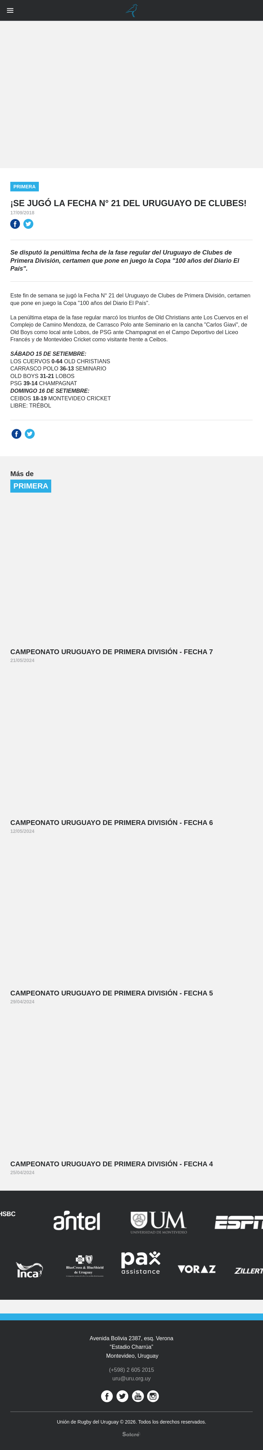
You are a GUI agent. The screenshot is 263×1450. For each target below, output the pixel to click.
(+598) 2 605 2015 (131, 1370)
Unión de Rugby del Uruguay (131, 10)
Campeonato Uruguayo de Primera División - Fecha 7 (111, 652)
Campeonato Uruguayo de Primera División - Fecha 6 (111, 822)
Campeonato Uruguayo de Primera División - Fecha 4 (111, 1164)
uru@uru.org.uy (131, 1378)
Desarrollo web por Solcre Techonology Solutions (131, 1434)
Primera (24, 186)
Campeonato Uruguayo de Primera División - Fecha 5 (111, 993)
